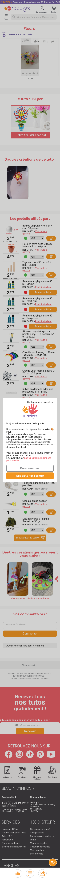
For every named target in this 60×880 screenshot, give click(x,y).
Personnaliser (30, 468)
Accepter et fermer (30, 475)
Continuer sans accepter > (40, 402)
